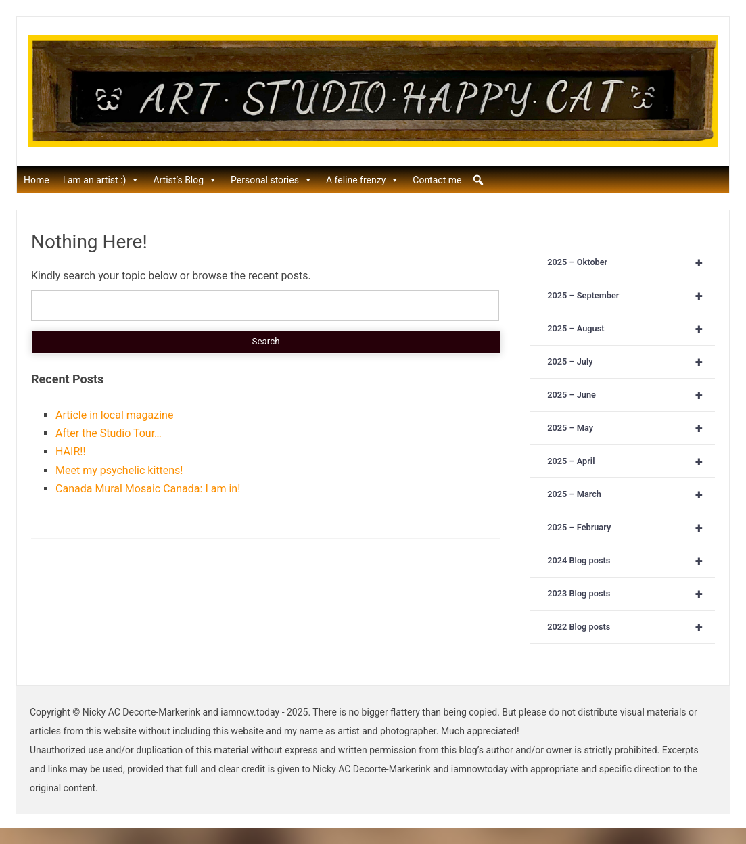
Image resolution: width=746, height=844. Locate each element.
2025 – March (631, 494)
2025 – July (631, 362)
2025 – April (631, 461)
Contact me (437, 179)
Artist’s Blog (185, 179)
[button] (478, 180)
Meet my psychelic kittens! (119, 470)
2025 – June (631, 395)
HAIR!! (70, 451)
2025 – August (631, 328)
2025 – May (631, 428)
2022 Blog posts (631, 627)
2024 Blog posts (631, 560)
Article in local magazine (114, 414)
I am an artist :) (101, 179)
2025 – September (631, 295)
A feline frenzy (362, 179)
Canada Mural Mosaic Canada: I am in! (147, 488)
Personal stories (271, 179)
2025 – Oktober (631, 262)
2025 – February (631, 527)
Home (36, 179)
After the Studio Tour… (108, 433)
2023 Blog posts (631, 594)
